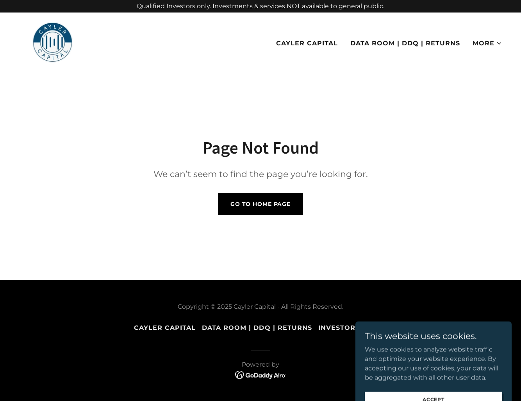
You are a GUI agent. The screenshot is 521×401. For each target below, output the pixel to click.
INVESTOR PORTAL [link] (352, 327)
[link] (52, 41)
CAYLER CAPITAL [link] (307, 43)
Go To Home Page (260, 204)
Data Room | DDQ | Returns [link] (405, 43)
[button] (487, 43)
